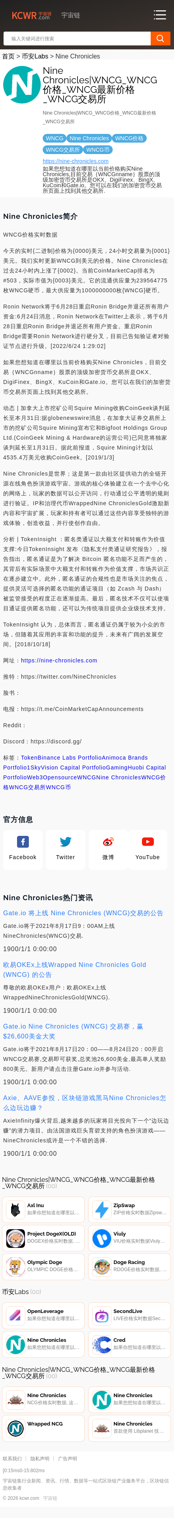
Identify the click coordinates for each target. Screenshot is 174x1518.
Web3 (35, 777)
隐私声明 (39, 1467)
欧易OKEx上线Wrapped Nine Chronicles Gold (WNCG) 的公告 (74, 969)
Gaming (117, 767)
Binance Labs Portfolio (70, 757)
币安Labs (35, 56)
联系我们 (12, 1467)
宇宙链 (50, 1506)
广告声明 (67, 1467)
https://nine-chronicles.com (76, 161)
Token (29, 757)
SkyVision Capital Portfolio (68, 767)
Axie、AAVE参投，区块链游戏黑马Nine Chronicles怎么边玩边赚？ (84, 1103)
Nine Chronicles (118, 777)
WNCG (86, 777)
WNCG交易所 (27, 787)
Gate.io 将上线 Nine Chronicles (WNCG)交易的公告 (83, 913)
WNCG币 (58, 787)
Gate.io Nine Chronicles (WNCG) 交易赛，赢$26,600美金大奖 (73, 1031)
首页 (8, 56)
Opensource (60, 777)
